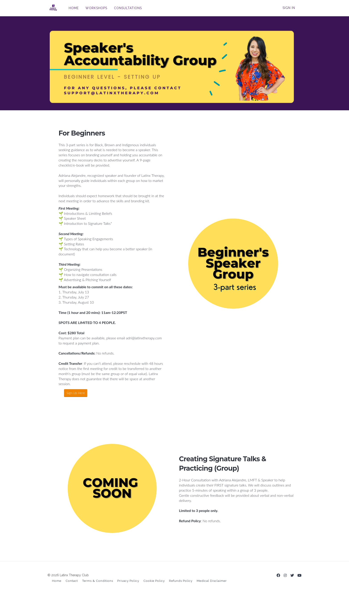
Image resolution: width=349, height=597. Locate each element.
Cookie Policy (154, 580)
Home (56, 580)
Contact (72, 580)
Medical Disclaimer (212, 580)
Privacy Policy (128, 580)
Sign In (289, 8)
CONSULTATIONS (128, 8)
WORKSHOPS (96, 8)
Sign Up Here (71, 393)
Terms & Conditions (97, 580)
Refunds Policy (180, 580)
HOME (74, 8)
